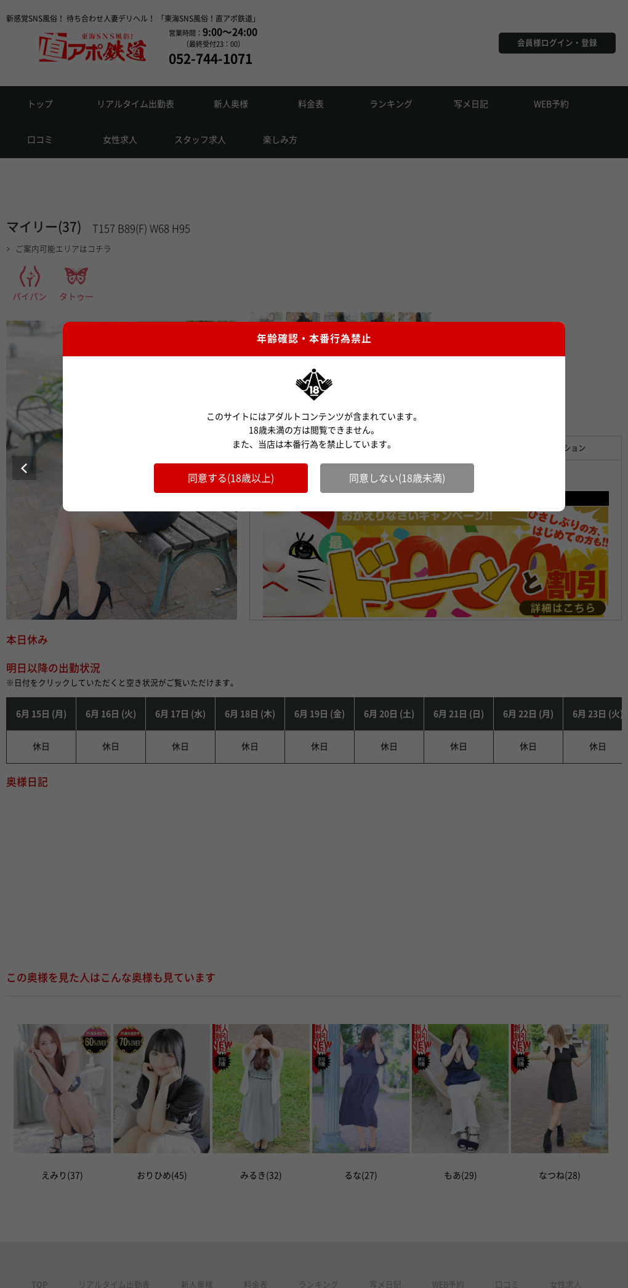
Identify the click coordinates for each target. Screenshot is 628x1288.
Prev (24, 468)
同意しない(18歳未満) (397, 478)
